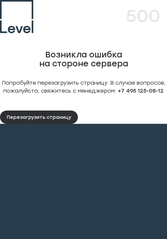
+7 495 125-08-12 (140, 90)
